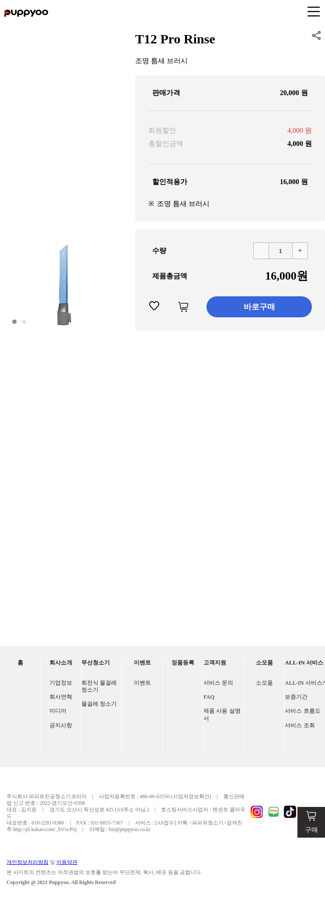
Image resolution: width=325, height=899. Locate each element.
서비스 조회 (300, 725)
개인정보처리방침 (28, 862)
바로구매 (259, 306)
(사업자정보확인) (191, 796)
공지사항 (60, 725)
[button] (14, 322)
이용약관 (66, 862)
